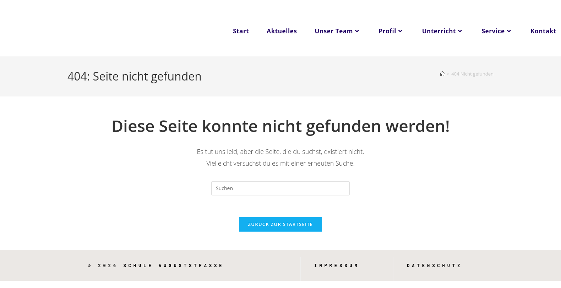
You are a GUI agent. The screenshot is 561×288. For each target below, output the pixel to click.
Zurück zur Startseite (280, 224)
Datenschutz (434, 265)
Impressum (337, 265)
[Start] (442, 74)
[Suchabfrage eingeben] (280, 188)
